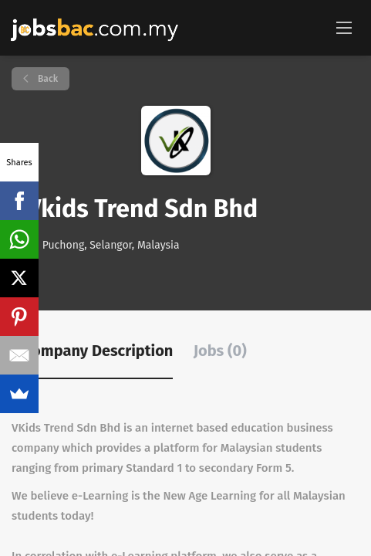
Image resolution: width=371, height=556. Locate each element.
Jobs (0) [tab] (220, 350)
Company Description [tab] (98, 350)
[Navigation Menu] (344, 27)
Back (46, 78)
